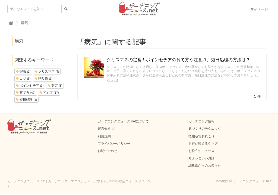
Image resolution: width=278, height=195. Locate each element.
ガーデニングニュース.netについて (123, 121)
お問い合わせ (107, 151)
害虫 (23, 71)
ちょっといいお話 (201, 158)
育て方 (25, 93)
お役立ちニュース (201, 151)
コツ (23, 78)
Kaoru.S (112, 81)
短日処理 (26, 100)
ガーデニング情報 (201, 121)
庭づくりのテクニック (204, 129)
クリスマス (47, 71)
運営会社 (104, 129)
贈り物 (43, 78)
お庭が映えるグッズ (203, 143)
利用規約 (104, 136)
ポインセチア (29, 85)
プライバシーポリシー (114, 143)
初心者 (49, 93)
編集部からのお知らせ (204, 165)
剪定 (55, 85)
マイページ (259, 9)
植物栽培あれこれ (201, 136)
